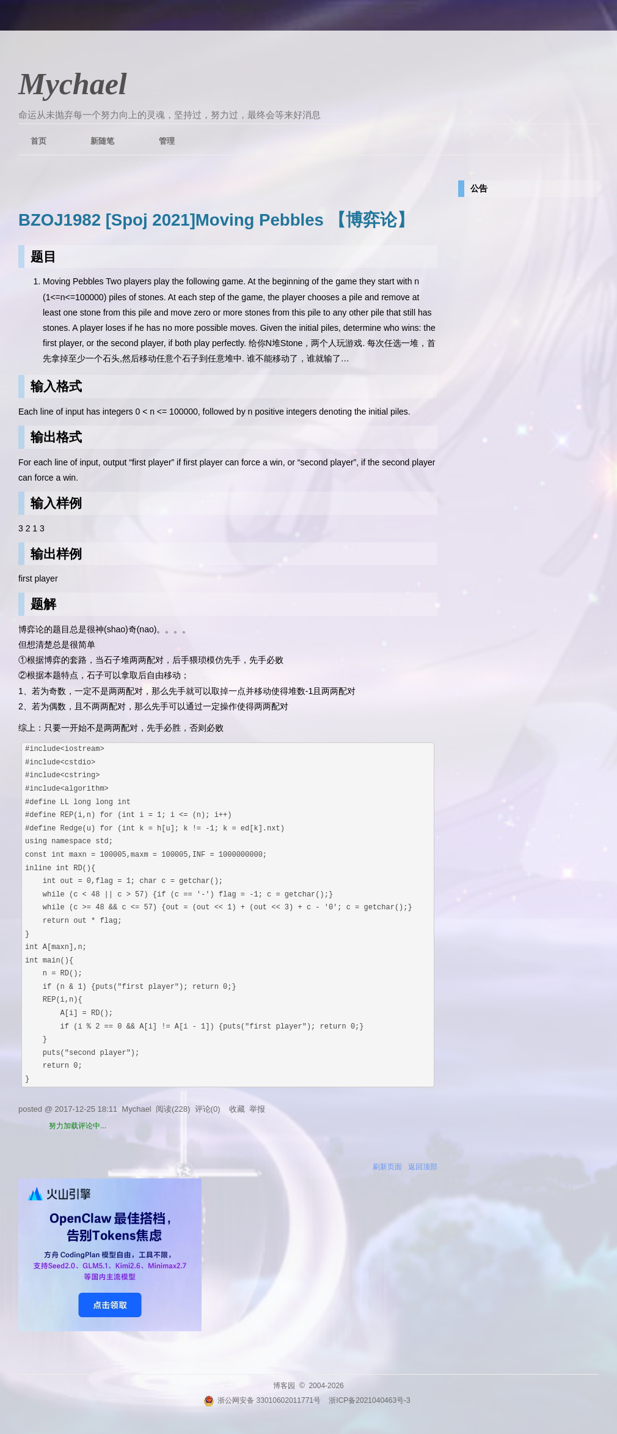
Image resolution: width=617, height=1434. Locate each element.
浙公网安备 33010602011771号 (262, 1400)
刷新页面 (387, 1166)
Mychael (72, 84)
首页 (38, 141)
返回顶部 (422, 1166)
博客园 (284, 1385)
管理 (167, 141)
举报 (257, 1109)
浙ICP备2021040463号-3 (369, 1400)
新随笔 (102, 141)
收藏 (237, 1109)
